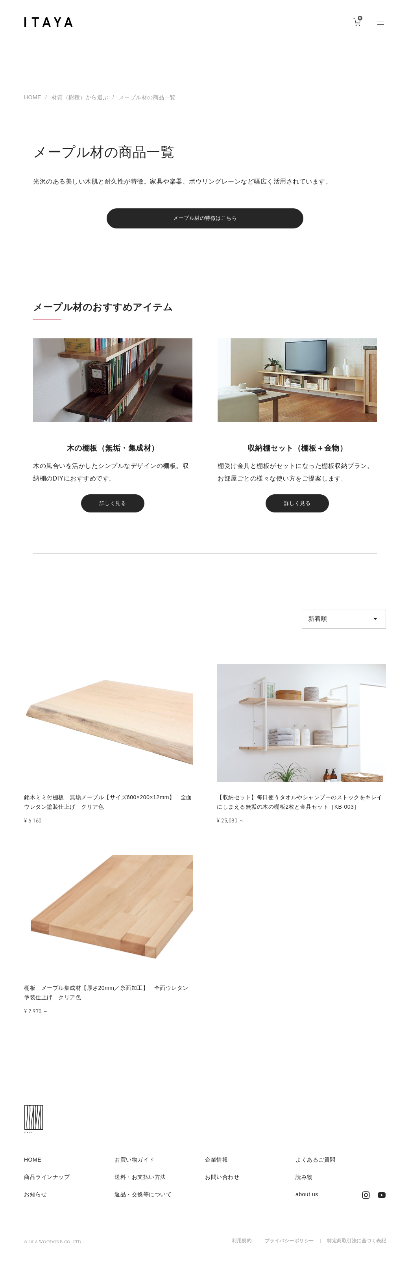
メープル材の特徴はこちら (205, 219)
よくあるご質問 (315, 1165)
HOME (32, 97)
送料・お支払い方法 (140, 1183)
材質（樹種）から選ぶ (80, 97)
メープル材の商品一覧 (147, 97)
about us (306, 1200)
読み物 (304, 1183)
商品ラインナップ (47, 1183)
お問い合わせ (222, 1183)
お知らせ (35, 1200)
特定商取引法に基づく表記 (356, 1246)
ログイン (333, 22)
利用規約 (241, 1246)
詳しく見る (112, 507)
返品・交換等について (143, 1200)
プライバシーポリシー (289, 1246)
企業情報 (216, 1165)
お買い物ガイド (135, 1165)
